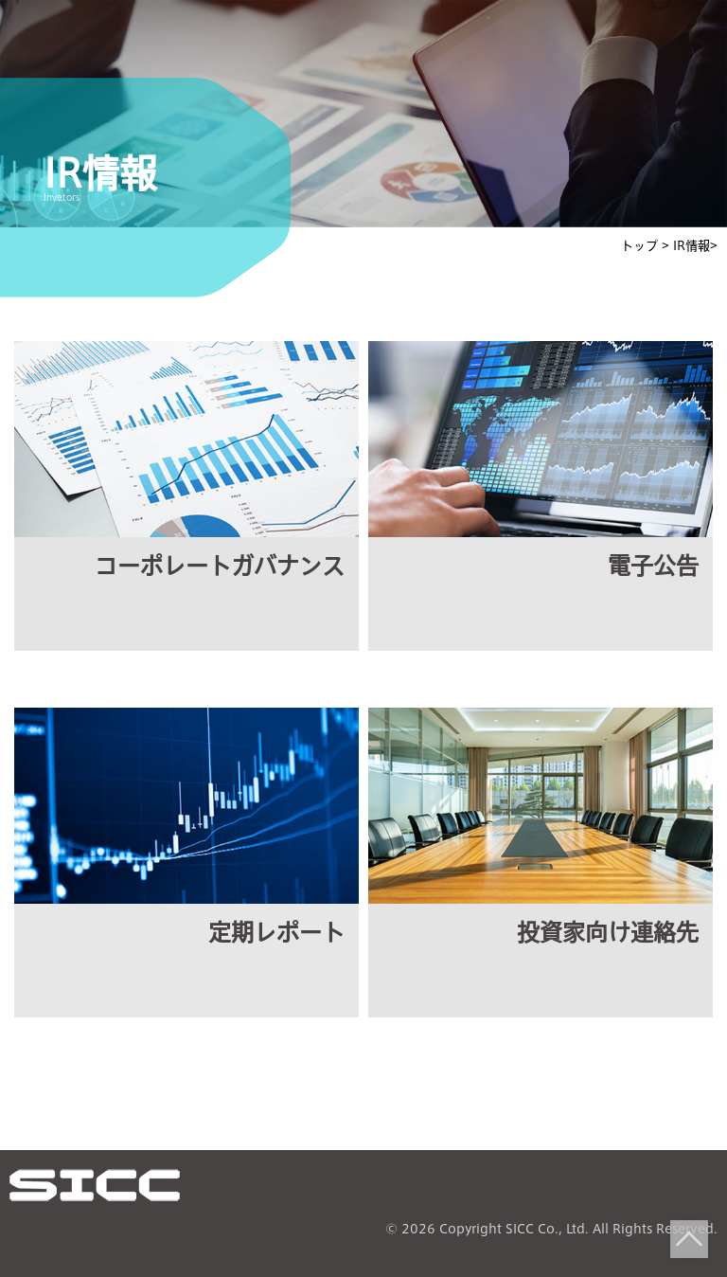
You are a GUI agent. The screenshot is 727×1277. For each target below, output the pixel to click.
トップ (641, 246)
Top (689, 1239)
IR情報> (695, 246)
